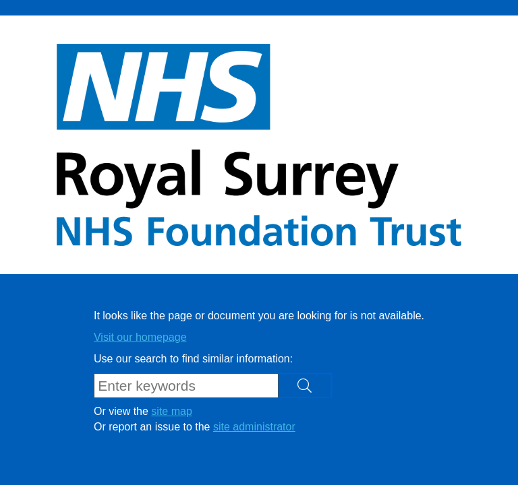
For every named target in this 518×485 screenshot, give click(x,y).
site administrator (254, 426)
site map (171, 411)
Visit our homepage (140, 337)
